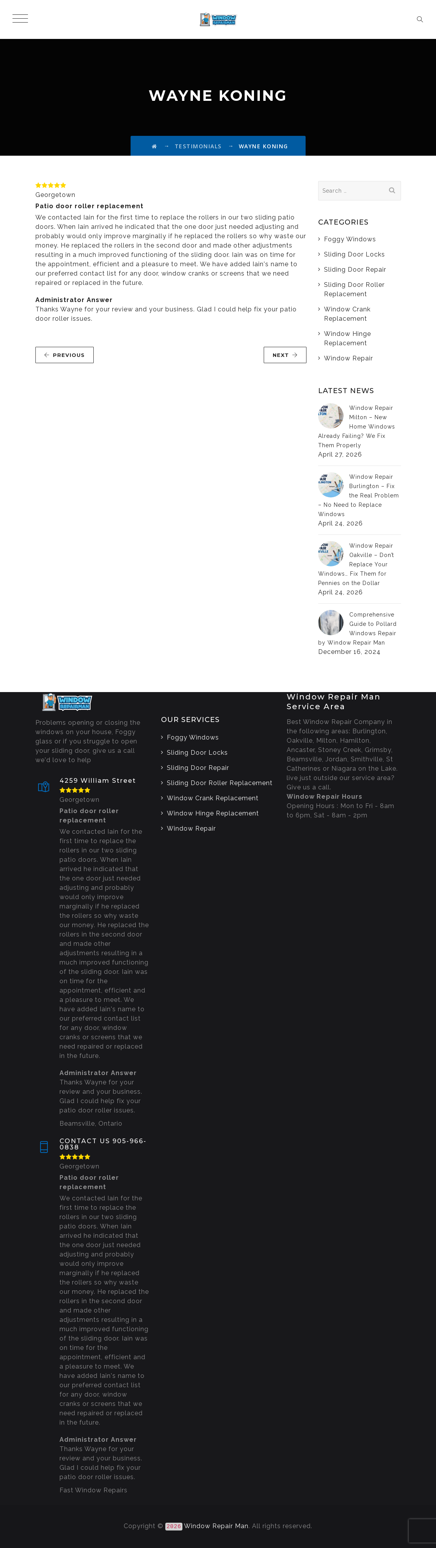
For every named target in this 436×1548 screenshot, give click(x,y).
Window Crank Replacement (347, 314)
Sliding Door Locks (354, 254)
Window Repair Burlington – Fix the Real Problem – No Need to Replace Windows (358, 495)
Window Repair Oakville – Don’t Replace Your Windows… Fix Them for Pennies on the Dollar (356, 564)
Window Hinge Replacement (347, 338)
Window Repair (348, 358)
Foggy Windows (350, 239)
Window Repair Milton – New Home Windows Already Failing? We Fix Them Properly (356, 426)
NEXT (285, 355)
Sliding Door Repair (355, 269)
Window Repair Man (216, 1526)
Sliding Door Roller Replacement (354, 289)
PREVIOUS (64, 355)
